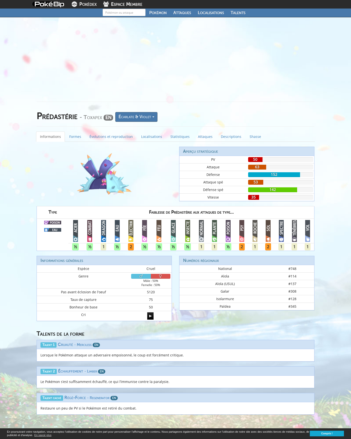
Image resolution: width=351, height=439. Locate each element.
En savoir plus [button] (42, 435)
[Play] (150, 316)
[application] (150, 316)
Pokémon (158, 12)
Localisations (211, 12)
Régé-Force (91, 397)
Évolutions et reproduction (111, 136)
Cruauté (79, 344)
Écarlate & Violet (136, 116)
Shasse (255, 136)
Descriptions (231, 136)
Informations (50, 136)
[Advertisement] (175, 61)
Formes (75, 136)
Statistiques (180, 136)
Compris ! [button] (327, 433)
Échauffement (81, 371)
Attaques (182, 12)
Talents (238, 12)
